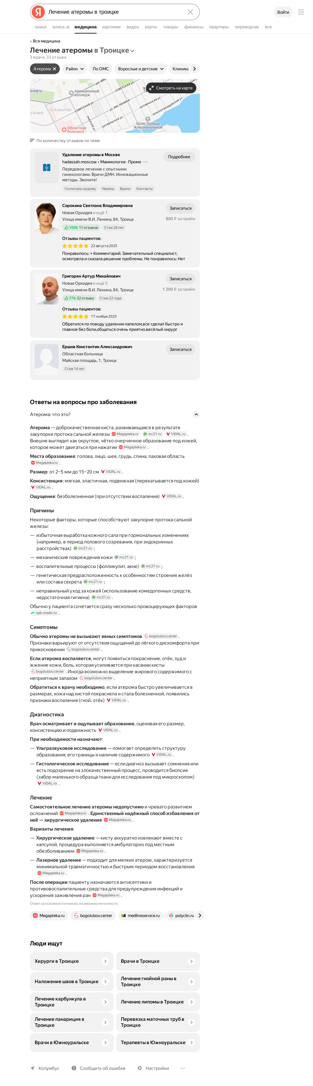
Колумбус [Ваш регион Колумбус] (49, 1068)
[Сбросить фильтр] (54, 68)
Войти (283, 12)
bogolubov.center (168, 636)
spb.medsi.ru (44, 613)
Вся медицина (46, 41)
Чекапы (108, 189)
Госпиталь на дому (80, 189)
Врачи (125, 189)
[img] (75, 245)
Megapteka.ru (125, 434)
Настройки (157, 1068)
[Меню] (301, 12)
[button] (67, 140)
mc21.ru (152, 434)
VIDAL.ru (176, 434)
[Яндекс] (38, 12)
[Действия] (145, 161)
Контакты (144, 189)
